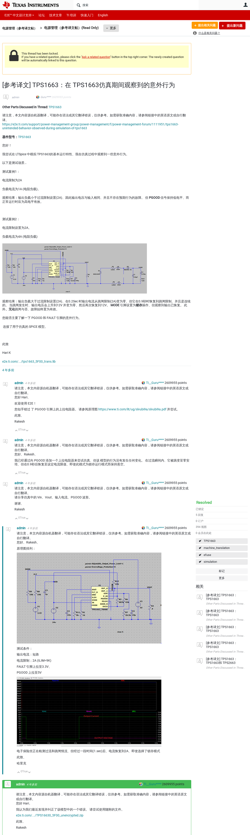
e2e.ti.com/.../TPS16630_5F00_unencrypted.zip (49, 815)
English (97, 15)
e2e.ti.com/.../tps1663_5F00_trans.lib (29, 361)
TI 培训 (67, 15)
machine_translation (217, 548)
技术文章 (52, 15)
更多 (115, 28)
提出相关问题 (205, 25)
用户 (245, 4)
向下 (27, 431)
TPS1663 (209, 541)
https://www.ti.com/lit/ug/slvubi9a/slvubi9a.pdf (132, 409)
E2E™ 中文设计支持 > (18, 15)
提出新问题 (234, 25)
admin (15, 97)
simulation (210, 561)
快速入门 (82, 15)
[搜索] (136, 5)
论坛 (39, 15)
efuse (207, 555)
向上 (16, 431)
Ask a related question (96, 57)
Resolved (204, 502)
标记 (222, 571)
